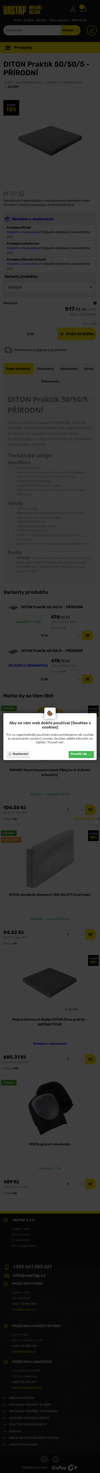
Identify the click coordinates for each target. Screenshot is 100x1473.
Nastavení (18, 754)
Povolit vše (81, 754)
